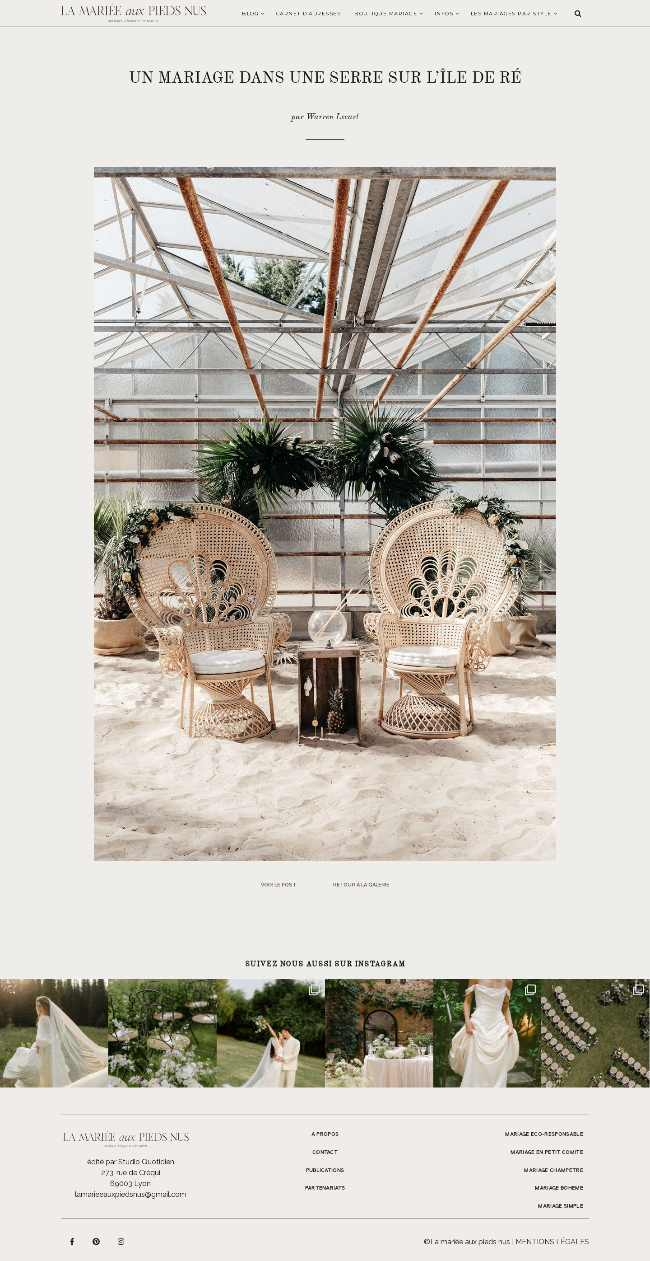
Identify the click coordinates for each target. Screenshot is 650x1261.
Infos (444, 13)
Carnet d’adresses (308, 13)
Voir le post (278, 885)
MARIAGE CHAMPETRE (553, 1170)
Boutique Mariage (385, 13)
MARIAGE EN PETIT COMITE (547, 1152)
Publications (325, 1170)
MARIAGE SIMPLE (560, 1206)
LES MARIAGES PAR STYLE (511, 13)
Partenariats (325, 1188)
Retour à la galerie (361, 885)
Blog (250, 13)
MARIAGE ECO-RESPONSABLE (544, 1134)
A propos (325, 1134)
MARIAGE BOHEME (559, 1188)
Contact (325, 1152)
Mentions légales (552, 1242)
